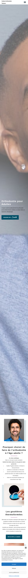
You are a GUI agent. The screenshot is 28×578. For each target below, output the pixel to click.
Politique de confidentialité (14, 575)
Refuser (14, 568)
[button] (26, 547)
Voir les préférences (14, 572)
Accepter (14, 564)
